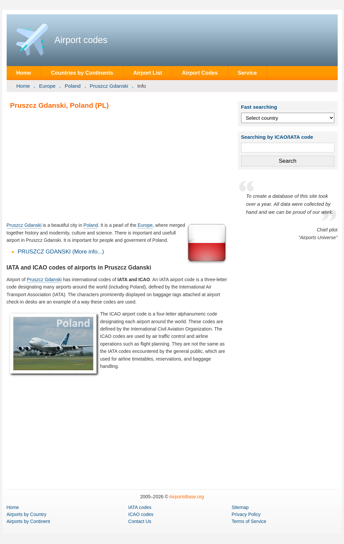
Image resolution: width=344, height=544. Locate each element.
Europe (47, 86)
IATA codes (140, 507)
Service (247, 73)
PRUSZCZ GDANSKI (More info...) (61, 251)
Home (23, 73)
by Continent (28, 521)
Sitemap (239, 507)
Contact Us (139, 521)
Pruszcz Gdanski (109, 86)
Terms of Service (248, 521)
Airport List (147, 73)
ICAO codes (140, 514)
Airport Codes (200, 73)
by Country (27, 514)
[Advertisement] (117, 165)
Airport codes (81, 40)
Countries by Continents (82, 73)
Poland (73, 86)
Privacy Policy (245, 514)
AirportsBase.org (186, 496)
